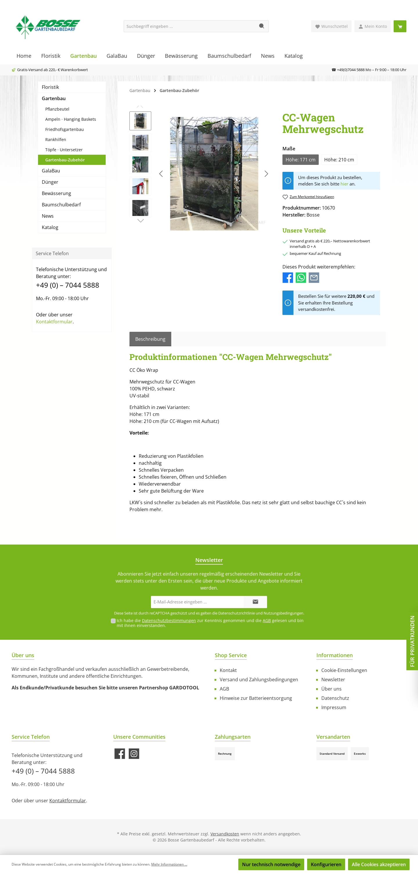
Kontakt (228, 670)
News (48, 216)
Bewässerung (56, 193)
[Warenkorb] (400, 26)
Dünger (50, 182)
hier (344, 184)
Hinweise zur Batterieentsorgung (256, 698)
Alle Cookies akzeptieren (379, 864)
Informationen (334, 655)
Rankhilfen (55, 139)
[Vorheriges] (161, 173)
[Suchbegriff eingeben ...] (189, 26)
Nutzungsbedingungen (283, 613)
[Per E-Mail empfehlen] (313, 277)
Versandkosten (224, 834)
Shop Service (231, 655)
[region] (200, 173)
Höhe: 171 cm (301, 159)
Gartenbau (54, 98)
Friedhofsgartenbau (64, 129)
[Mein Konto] (372, 26)
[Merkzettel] (331, 26)
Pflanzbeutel (57, 109)
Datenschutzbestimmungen (169, 620)
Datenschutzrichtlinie (236, 613)
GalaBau (51, 170)
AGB (267, 620)
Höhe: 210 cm (339, 159)
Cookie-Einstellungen (344, 670)
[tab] (150, 339)
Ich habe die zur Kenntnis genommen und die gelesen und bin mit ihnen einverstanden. (210, 623)
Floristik (50, 87)
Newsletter (333, 679)
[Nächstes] (266, 173)
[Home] (24, 55)
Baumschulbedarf (61, 204)
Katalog (50, 227)
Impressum (333, 707)
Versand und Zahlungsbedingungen (259, 679)
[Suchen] (262, 26)
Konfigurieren (326, 864)
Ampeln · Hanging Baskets (70, 119)
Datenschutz (335, 698)
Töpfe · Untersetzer (64, 149)
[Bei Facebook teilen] (287, 277)
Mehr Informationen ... (169, 864)
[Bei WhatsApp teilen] (300, 277)
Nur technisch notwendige (271, 864)
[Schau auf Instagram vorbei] (133, 753)
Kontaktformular (54, 321)
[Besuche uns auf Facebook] (119, 753)
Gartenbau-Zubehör (65, 160)
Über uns (331, 689)
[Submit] (255, 602)
